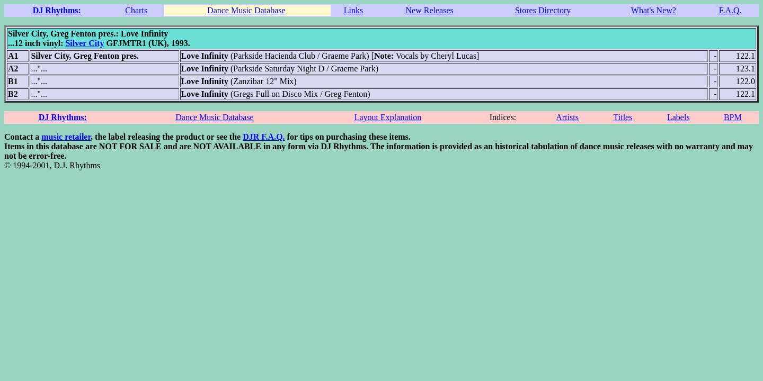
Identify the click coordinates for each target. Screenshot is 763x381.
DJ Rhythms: (57, 10)
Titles (623, 117)
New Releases (430, 10)
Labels (678, 117)
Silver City (84, 43)
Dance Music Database (246, 10)
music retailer (66, 136)
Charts (136, 10)
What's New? (653, 10)
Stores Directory (543, 10)
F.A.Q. (730, 10)
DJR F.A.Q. (264, 136)
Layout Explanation (388, 117)
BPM (733, 117)
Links (353, 10)
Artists (567, 117)
